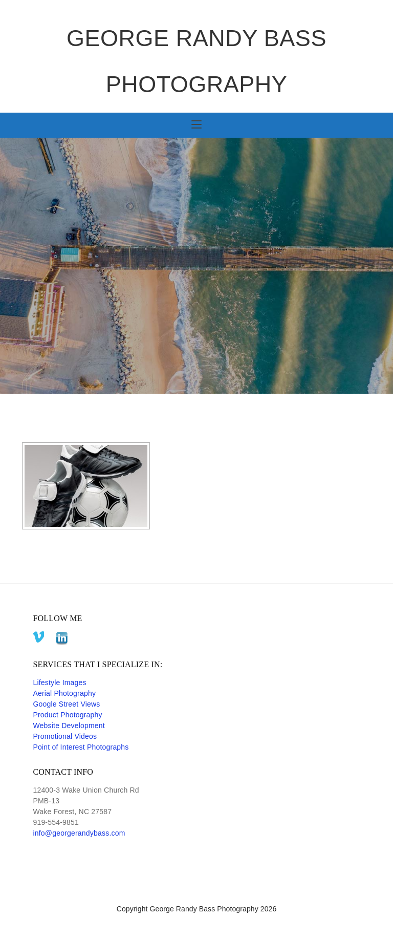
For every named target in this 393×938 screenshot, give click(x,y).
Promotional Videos (65, 736)
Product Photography (67, 715)
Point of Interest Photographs (80, 747)
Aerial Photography (64, 693)
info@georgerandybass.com (79, 833)
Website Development (69, 725)
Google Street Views (66, 704)
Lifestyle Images (59, 682)
